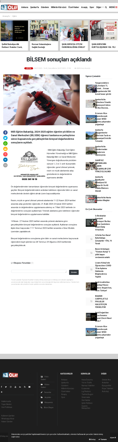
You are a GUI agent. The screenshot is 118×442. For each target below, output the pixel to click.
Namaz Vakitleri (88, 385)
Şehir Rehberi (87, 403)
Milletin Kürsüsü (58, 7)
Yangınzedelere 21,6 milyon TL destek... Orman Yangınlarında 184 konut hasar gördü (103, 88)
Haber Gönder (7, 421)
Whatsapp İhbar (7, 419)
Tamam (102, 439)
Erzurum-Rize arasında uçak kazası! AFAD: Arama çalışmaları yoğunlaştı (103, 119)
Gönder (74, 272)
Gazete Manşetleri (86, 407)
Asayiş (84, 7)
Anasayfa (6, 16)
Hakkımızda (6, 401)
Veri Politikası (6, 407)
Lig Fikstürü (86, 391)
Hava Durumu (87, 380)
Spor (92, 7)
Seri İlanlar (86, 400)
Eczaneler (86, 388)
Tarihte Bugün (87, 394)
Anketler (105, 383)
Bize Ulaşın (47, 407)
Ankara (24, 7)
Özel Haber (73, 7)
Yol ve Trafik (87, 383)
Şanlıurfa (34, 7)
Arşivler (46, 397)
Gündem (45, 7)
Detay (92, 439)
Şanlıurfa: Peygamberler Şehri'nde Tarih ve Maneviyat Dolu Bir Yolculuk (103, 135)
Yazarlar (46, 392)
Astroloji (105, 391)
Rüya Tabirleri (107, 388)
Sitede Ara (106, 380)
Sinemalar (86, 397)
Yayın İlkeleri (6, 404)
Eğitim (14, 16)
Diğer (99, 7)
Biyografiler (106, 385)
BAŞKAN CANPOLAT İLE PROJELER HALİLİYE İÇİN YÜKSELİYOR (101, 301)
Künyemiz (47, 402)
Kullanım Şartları (7, 416)
